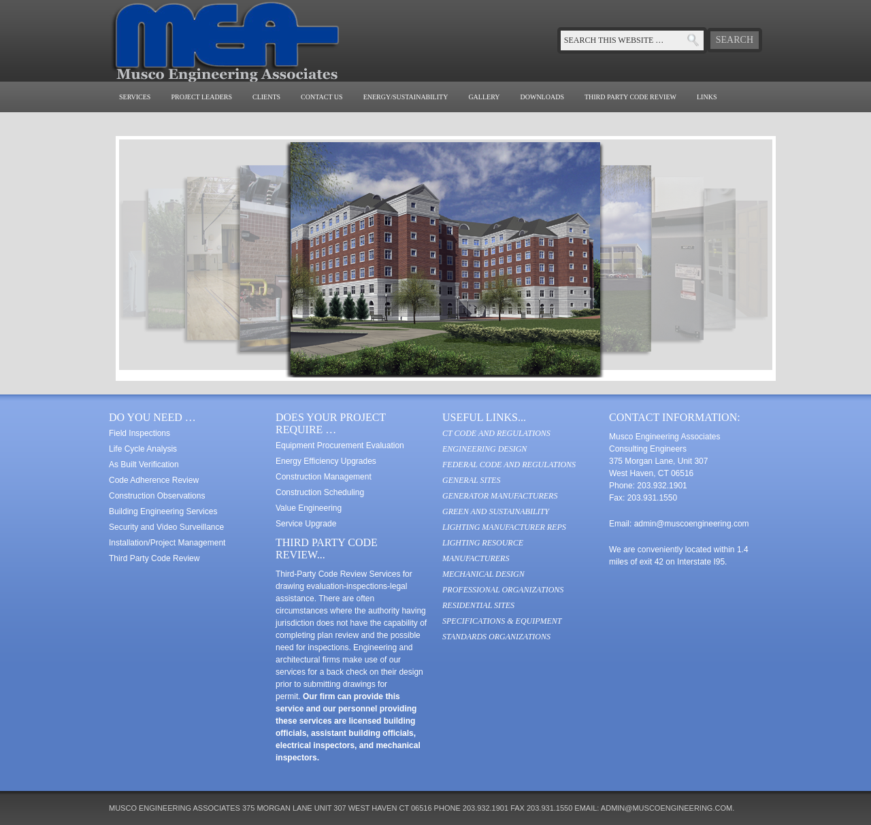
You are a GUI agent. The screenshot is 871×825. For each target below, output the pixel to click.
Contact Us (322, 97)
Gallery (483, 97)
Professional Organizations (502, 589)
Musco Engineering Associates (245, 41)
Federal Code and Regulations (509, 464)
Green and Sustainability (495, 511)
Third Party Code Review (630, 97)
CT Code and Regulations (496, 433)
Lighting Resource (482, 543)
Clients (266, 97)
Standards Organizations (496, 636)
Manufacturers (475, 558)
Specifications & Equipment (502, 621)
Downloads (542, 97)
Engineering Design (484, 449)
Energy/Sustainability (405, 97)
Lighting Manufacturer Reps (504, 527)
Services (134, 97)
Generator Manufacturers (499, 496)
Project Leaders (201, 97)
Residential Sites (478, 605)
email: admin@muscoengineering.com (653, 808)
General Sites (471, 480)
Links (707, 97)
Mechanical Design (483, 574)
